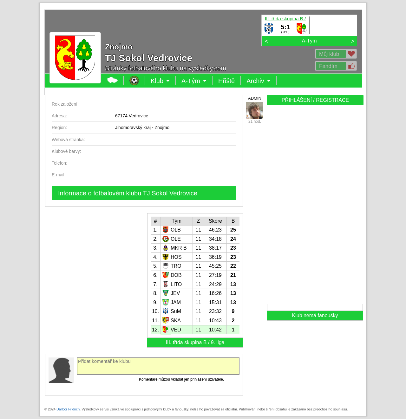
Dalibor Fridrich (68, 409)
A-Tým (309, 40)
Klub (160, 81)
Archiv (259, 81)
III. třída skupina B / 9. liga (285, 18)
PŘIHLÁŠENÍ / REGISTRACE (315, 100)
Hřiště (226, 80)
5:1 (285, 26)
